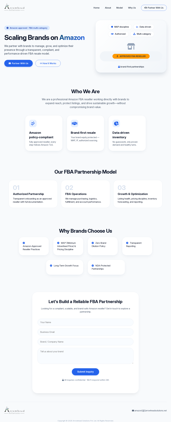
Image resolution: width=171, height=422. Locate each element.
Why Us (132, 7)
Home (97, 7)
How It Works (48, 63)
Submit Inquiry (85, 371)
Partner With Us (153, 7)
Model (119, 7)
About (108, 7)
